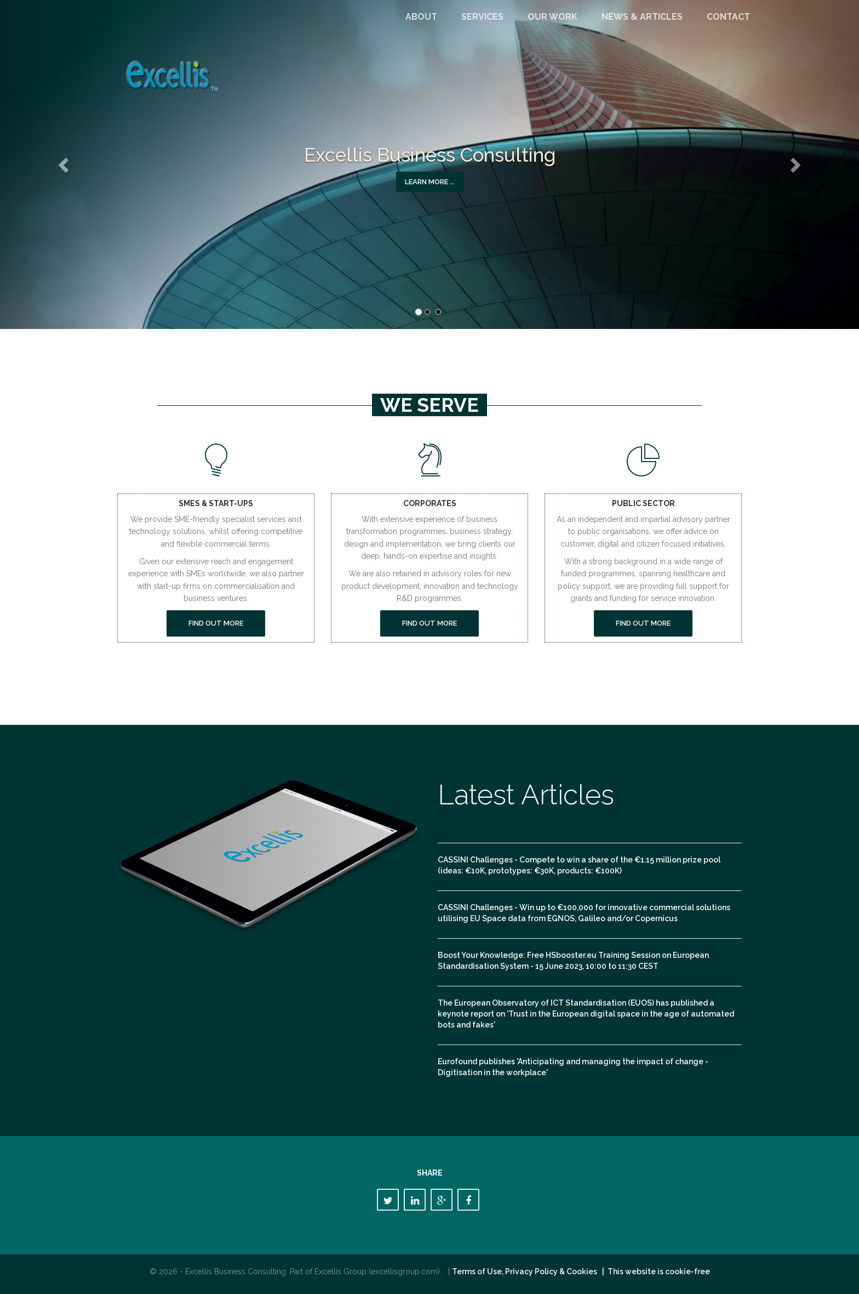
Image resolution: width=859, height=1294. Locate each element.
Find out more (215, 623)
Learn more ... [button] (430, 182)
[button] (64, 164)
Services (482, 17)
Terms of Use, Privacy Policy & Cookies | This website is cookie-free (581, 1271)
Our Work (552, 17)
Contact (728, 17)
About (421, 17)
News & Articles (642, 17)
